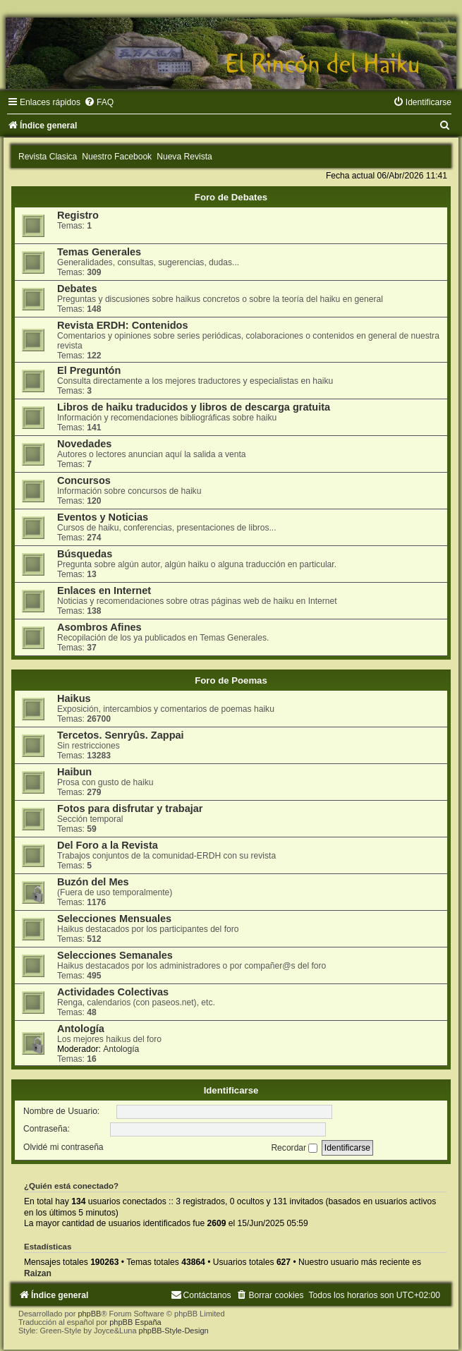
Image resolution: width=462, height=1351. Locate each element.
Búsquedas (84, 553)
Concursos (84, 480)
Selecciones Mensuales (114, 918)
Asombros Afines (99, 627)
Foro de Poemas (231, 680)
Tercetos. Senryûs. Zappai (120, 735)
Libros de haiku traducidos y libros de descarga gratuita (193, 407)
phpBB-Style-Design (174, 1330)
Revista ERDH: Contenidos (122, 325)
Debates (77, 288)
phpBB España (135, 1322)
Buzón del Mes (93, 881)
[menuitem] (99, 102)
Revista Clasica (47, 157)
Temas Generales (99, 252)
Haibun (74, 771)
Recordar (294, 1148)
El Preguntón (89, 370)
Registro (78, 215)
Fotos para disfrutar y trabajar (130, 808)
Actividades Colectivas (113, 992)
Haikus (74, 698)
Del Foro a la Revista (107, 845)
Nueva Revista (184, 157)
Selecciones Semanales (115, 955)
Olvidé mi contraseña (63, 1148)
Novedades (84, 443)
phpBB (89, 1313)
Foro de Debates (231, 197)
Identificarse (231, 1090)
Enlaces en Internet (104, 590)
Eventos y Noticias (102, 517)
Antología (80, 1028)
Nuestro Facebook (117, 157)
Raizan (37, 1273)
